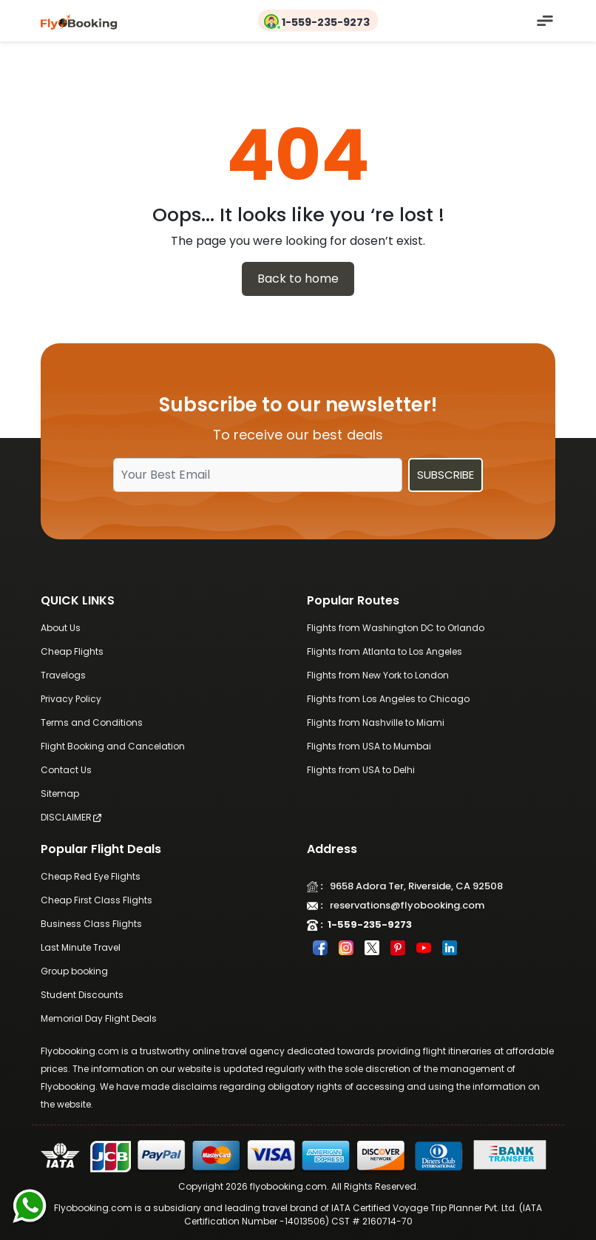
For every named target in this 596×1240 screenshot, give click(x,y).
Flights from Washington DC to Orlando (395, 627)
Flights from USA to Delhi (361, 770)
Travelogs (63, 675)
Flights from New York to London (378, 675)
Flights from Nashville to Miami (375, 722)
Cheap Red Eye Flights (90, 876)
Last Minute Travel (81, 947)
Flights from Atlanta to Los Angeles (384, 651)
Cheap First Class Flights (96, 900)
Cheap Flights (72, 651)
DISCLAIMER (71, 817)
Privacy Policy (71, 699)
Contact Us (66, 770)
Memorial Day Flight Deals (99, 1018)
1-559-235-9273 (326, 22)
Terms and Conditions (92, 722)
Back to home (298, 278)
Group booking (74, 971)
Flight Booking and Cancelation (113, 746)
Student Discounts (82, 994)
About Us (61, 627)
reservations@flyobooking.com (403, 905)
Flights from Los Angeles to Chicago (388, 699)
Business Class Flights (91, 923)
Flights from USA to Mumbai (369, 746)
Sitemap (60, 793)
